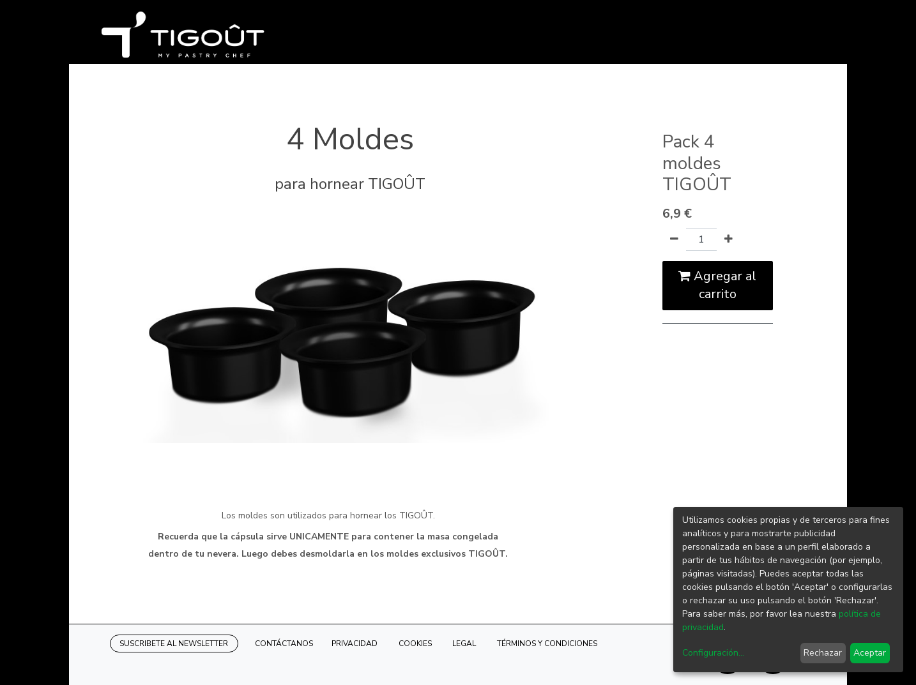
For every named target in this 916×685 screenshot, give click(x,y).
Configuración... (713, 653)
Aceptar (869, 653)
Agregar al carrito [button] (717, 285)
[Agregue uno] (728, 239)
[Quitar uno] (674, 239)
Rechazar (823, 653)
